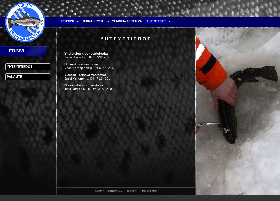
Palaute (14, 77)
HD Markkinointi (147, 191)
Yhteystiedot (19, 67)
